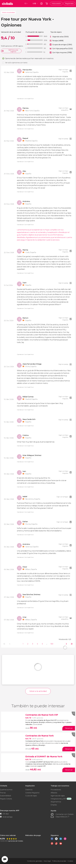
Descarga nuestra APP (9, 810)
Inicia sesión (56, 3)
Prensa (3, 793)
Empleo (54, 805)
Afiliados (54, 793)
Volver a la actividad (8, 12)
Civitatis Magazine (32, 793)
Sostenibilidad (5, 796)
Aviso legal (47, 861)
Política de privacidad (59, 861)
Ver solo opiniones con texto (16, 63)
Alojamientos (56, 802)
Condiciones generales (34, 861)
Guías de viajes (31, 796)
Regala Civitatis (6, 799)
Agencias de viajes (58, 796)
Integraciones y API (58, 799)
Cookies (70, 861)
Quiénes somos (6, 790)
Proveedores (56, 790)
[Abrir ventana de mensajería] (5, 859)
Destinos (28, 790)
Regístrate (69, 3)
